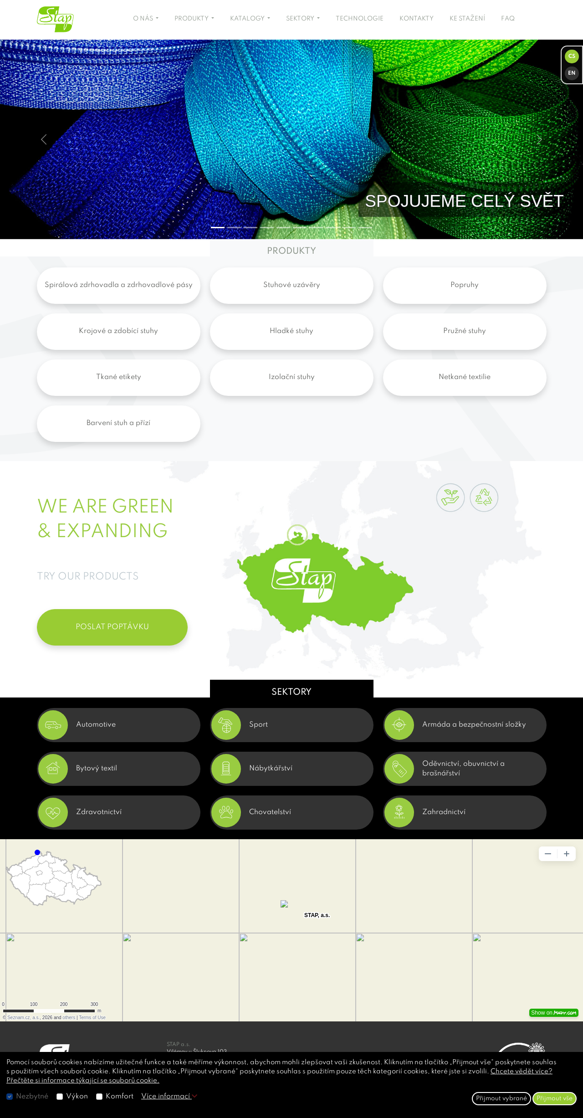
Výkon (77, 1096)
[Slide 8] (349, 227)
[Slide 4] (283, 227)
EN (572, 73)
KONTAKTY (416, 18)
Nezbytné (32, 1096)
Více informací (169, 1096)
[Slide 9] (365, 227)
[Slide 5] (300, 227)
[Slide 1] (234, 227)
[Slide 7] (332, 227)
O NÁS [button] (143, 18)
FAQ (508, 18)
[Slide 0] (218, 227)
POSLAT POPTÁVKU (112, 627)
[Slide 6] (316, 227)
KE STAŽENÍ (467, 18)
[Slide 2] (250, 227)
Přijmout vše (555, 1098)
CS (571, 56)
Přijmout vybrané (501, 1098)
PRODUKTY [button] (192, 18)
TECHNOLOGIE (360, 18)
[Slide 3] (267, 227)
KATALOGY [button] (248, 18)
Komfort (119, 1096)
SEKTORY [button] (301, 18)
